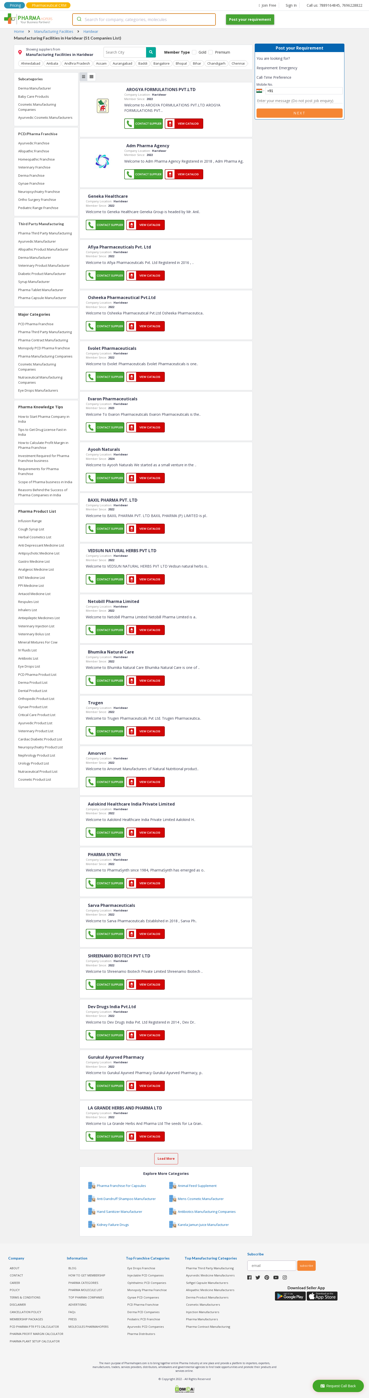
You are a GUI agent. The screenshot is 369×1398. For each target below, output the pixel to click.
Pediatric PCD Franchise (143, 1319)
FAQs (71, 1312)
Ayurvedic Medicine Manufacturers (210, 1275)
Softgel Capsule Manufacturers (207, 1283)
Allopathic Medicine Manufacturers (210, 1290)
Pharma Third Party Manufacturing (45, 233)
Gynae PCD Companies (143, 1297)
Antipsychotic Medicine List (38, 553)
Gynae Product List (32, 707)
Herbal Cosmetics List (34, 537)
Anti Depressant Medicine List (41, 545)
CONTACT (16, 1275)
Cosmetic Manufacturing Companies (37, 107)
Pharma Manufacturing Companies (45, 356)
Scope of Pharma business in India (45, 482)
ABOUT (14, 1268)
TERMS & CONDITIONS (25, 1297)
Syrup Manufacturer (34, 281)
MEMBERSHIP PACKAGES (26, 1319)
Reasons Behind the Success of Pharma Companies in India (42, 492)
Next (299, 113)
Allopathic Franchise (33, 151)
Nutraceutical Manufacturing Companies (40, 380)
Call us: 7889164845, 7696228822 (334, 5)
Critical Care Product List (36, 714)
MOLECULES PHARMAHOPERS (88, 1326)
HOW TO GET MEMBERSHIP (86, 1275)
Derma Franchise (31, 175)
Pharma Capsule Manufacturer (42, 297)
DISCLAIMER (18, 1304)
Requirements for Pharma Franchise (38, 471)
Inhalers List (27, 610)
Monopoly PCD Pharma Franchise (44, 348)
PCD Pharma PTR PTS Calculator (34, 1326)
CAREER (15, 1283)
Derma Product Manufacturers (207, 1297)
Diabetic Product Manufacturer (42, 273)
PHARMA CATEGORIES (83, 1283)
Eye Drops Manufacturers (38, 390)
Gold (202, 52)
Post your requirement (250, 19)
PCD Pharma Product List (37, 674)
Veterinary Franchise (34, 167)
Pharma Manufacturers (202, 1319)
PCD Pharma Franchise (36, 324)
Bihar (197, 63)
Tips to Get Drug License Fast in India (42, 432)
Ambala (52, 63)
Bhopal (181, 63)
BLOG (72, 1268)
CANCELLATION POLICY (25, 1312)
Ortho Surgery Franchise (37, 199)
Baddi (142, 63)
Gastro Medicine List (34, 561)
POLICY (15, 1290)
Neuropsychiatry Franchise (39, 191)
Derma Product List (32, 682)
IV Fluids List (27, 650)
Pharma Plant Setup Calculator (35, 1341)
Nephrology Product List (36, 755)
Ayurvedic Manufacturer (37, 241)
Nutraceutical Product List (37, 771)
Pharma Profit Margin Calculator (36, 1334)
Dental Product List (32, 690)
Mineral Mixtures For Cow (37, 642)
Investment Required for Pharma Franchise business (43, 458)
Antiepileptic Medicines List (39, 618)
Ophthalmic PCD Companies (146, 1283)
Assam (101, 63)
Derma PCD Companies (143, 1312)
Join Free (267, 5)
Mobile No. (265, 84)
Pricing (15, 5)
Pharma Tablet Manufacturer (40, 289)
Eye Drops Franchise (141, 1268)
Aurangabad (122, 63)
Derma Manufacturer (34, 88)
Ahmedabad (30, 63)
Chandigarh (216, 63)
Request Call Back (338, 1386)
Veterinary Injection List (36, 626)
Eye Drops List (29, 666)
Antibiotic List (28, 658)
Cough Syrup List (31, 529)
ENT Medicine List (31, 577)
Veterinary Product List (35, 731)
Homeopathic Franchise (36, 159)
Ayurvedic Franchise (33, 143)
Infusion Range (30, 521)
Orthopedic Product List (36, 698)
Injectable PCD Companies (145, 1275)
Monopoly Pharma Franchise (147, 1290)
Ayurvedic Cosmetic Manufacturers (45, 117)
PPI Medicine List (31, 585)
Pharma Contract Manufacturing (43, 340)
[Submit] (79, 19)
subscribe (306, 1265)
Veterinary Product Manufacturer (44, 265)
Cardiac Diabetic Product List (40, 739)
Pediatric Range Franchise (38, 207)
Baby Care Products (33, 96)
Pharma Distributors (141, 1334)
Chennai (238, 63)
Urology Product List (33, 763)
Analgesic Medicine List (36, 569)
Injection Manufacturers (202, 1312)
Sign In (291, 5)
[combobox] (144, 19)
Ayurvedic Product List (35, 723)
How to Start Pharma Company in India (43, 419)
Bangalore (161, 63)
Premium (222, 52)
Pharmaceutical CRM (49, 5)
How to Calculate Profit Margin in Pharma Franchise (43, 445)
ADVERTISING (77, 1304)
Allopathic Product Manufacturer (43, 249)
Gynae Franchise (31, 183)
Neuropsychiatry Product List (40, 747)
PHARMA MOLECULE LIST (85, 1290)
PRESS (72, 1319)
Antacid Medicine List (34, 593)
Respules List (28, 601)
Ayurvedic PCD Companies (145, 1326)
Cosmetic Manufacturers (203, 1304)
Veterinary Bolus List (34, 634)
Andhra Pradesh (77, 63)
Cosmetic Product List (34, 779)
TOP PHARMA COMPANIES (86, 1297)
